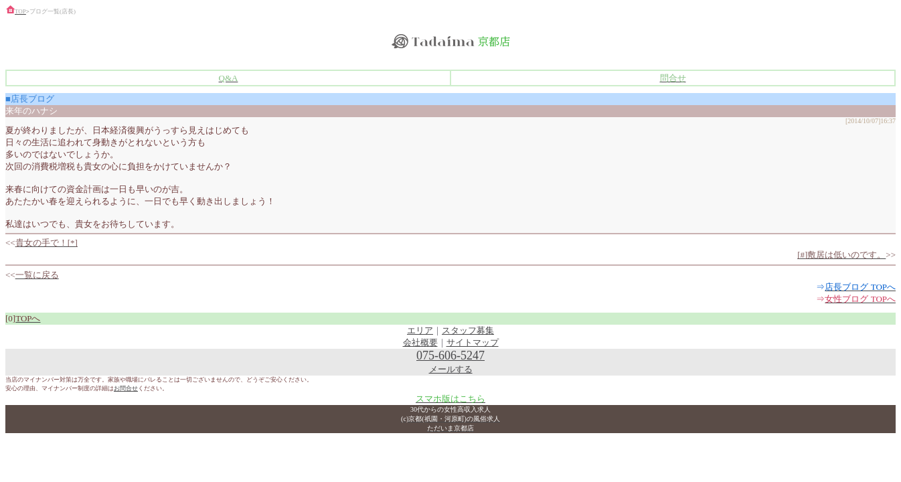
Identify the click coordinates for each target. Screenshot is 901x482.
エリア (420, 330)
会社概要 (420, 342)
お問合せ (126, 388)
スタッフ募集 (468, 330)
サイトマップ (472, 342)
